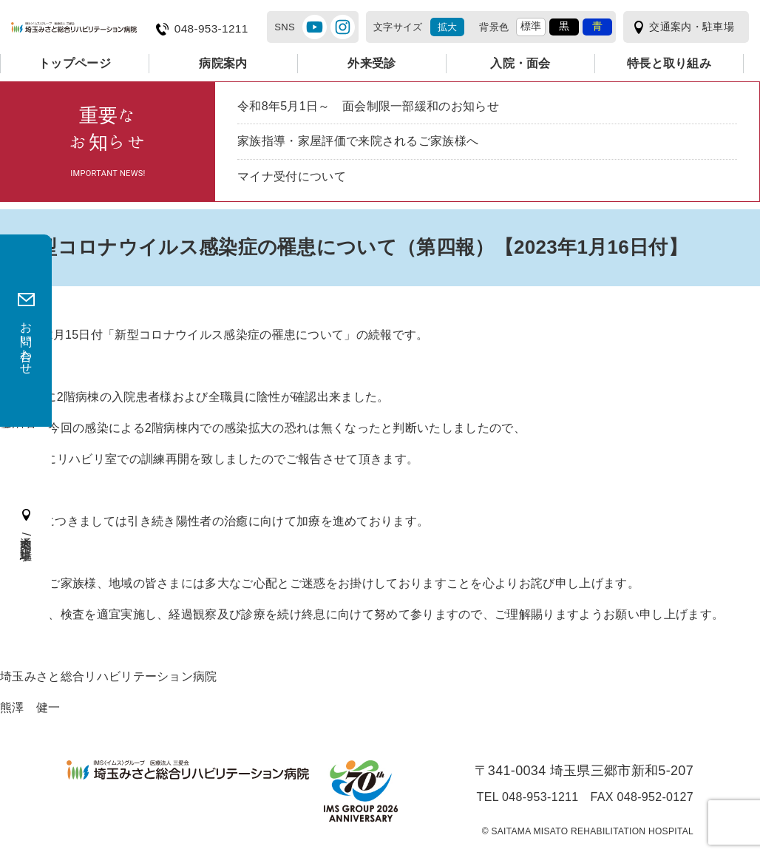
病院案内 (223, 63)
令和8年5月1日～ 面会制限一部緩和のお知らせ (368, 106)
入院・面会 (520, 63)
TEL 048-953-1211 (528, 797)
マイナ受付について (291, 176)
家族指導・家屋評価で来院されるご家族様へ (357, 141)
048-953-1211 (211, 29)
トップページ (74, 63)
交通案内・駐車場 (691, 27)
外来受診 (371, 63)
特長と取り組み (669, 63)
